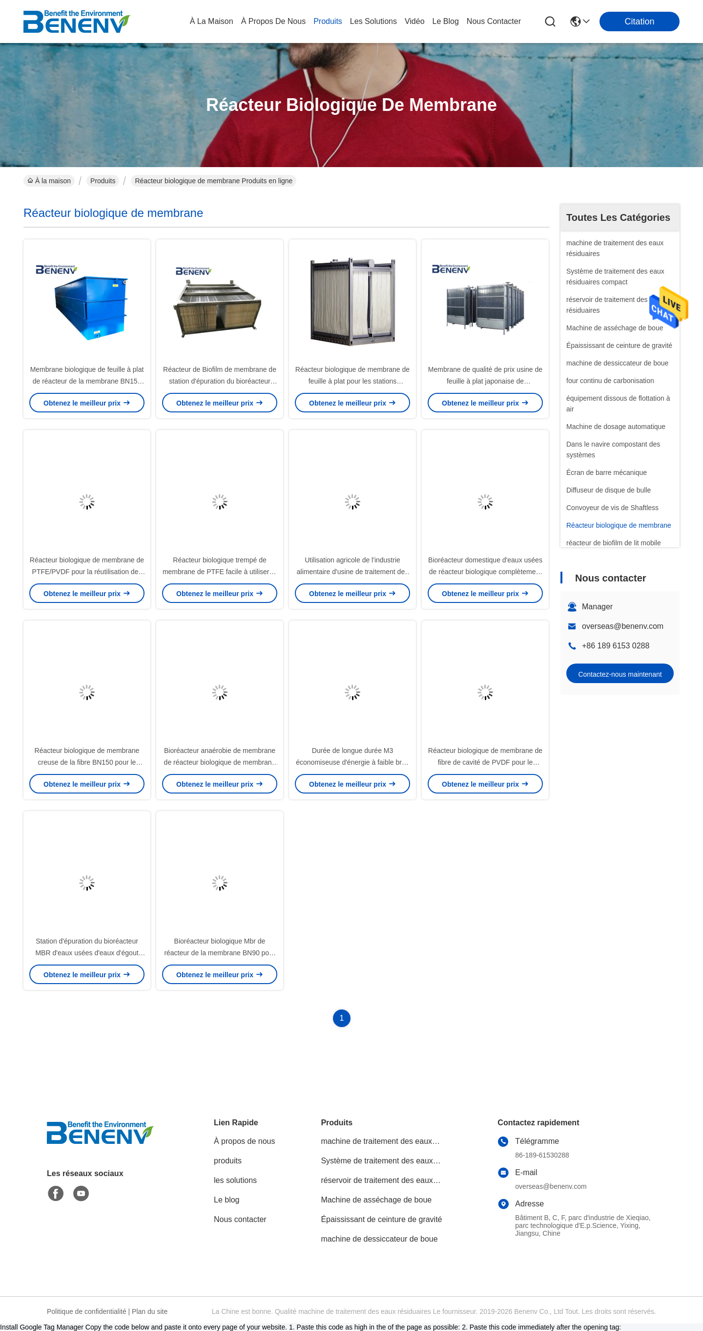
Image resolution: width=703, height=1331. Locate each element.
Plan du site (149, 1311)
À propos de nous (273, 21)
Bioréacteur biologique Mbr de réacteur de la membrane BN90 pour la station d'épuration (219, 952)
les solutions (373, 21)
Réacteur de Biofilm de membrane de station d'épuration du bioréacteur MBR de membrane (219, 381)
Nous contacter (240, 1219)
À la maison (211, 21)
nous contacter (494, 21)
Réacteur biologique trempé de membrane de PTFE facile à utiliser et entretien (220, 571)
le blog (446, 21)
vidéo (415, 21)
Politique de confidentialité (86, 1311)
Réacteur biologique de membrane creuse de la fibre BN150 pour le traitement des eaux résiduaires (87, 762)
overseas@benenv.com (622, 626)
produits (327, 21)
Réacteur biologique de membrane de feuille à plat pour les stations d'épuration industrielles (352, 381)
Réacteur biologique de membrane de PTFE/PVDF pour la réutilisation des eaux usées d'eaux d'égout (87, 571)
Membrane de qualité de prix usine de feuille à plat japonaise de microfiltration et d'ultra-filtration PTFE (485, 381)
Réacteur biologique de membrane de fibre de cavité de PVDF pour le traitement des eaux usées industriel (485, 762)
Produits (102, 181)
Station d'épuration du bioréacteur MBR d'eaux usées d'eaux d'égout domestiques (86, 952)
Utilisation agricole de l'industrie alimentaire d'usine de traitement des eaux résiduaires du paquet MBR (352, 571)
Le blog (227, 1200)
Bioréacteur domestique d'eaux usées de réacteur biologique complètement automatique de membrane (485, 571)
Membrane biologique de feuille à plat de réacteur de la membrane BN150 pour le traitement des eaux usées (87, 381)
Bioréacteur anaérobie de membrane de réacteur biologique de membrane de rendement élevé (220, 762)
